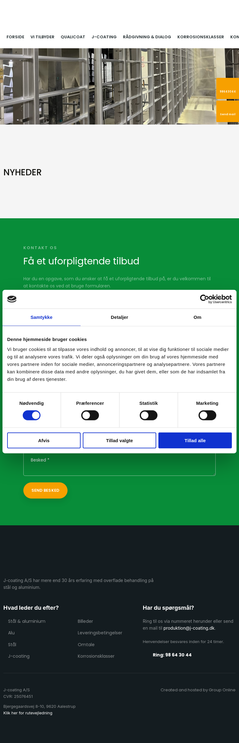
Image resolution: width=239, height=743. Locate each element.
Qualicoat (73, 37)
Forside (15, 37)
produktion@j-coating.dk (188, 628)
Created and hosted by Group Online (198, 690)
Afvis (43, 440)
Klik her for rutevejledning (27, 712)
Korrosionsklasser (200, 37)
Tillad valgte (119, 440)
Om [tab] (197, 317)
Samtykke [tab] (41, 317)
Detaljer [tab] (119, 317)
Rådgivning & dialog (147, 37)
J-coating (104, 37)
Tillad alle (195, 440)
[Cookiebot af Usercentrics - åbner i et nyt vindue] (204, 299)
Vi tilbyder (42, 37)
